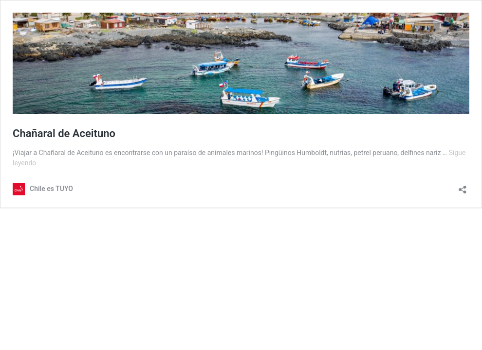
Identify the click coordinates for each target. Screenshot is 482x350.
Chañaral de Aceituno (64, 133)
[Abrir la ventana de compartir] (462, 186)
